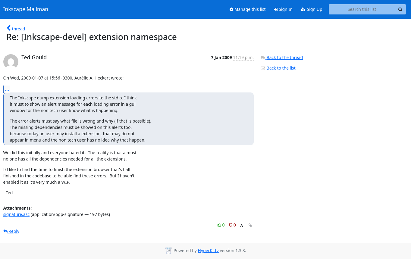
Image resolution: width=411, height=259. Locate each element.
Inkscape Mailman (26, 9)
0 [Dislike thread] (232, 225)
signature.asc (16, 214)
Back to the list (278, 68)
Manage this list (248, 9)
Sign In (283, 9)
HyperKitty (208, 250)
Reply (11, 231)
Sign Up (311, 9)
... (7, 89)
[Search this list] (362, 9)
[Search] (400, 9)
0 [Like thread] (222, 225)
